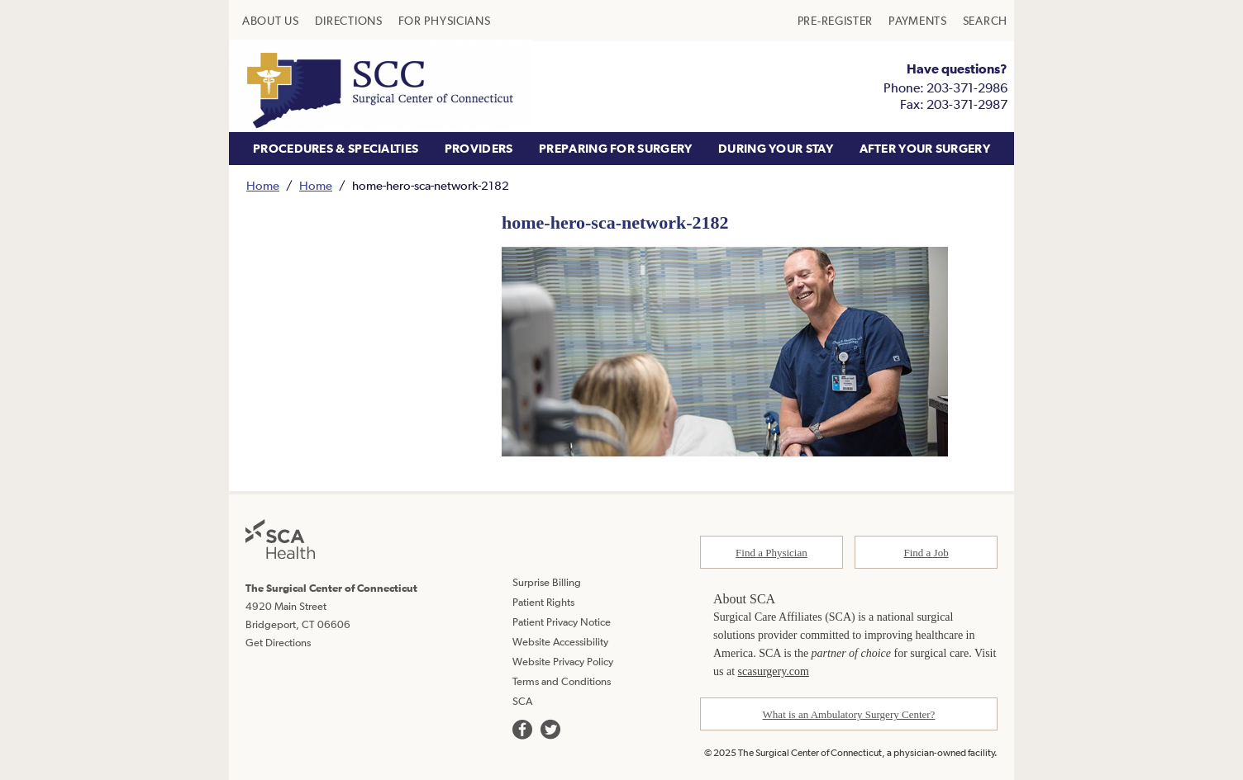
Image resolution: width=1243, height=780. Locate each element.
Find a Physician (771, 552)
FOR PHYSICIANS (444, 20)
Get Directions (278, 642)
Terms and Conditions (561, 681)
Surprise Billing (546, 582)
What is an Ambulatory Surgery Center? (849, 714)
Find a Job (926, 552)
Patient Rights (543, 602)
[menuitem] (271, 20)
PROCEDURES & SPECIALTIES (335, 148)
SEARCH (985, 20)
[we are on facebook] (522, 730)
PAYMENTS (917, 20)
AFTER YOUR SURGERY (925, 148)
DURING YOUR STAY (775, 148)
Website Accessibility (560, 642)
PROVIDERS (479, 148)
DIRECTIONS (349, 20)
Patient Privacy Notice (561, 622)
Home (262, 185)
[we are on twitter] (550, 730)
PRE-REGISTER (835, 20)
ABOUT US (270, 20)
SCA (522, 701)
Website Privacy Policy (562, 661)
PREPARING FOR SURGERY (615, 148)
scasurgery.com (773, 671)
